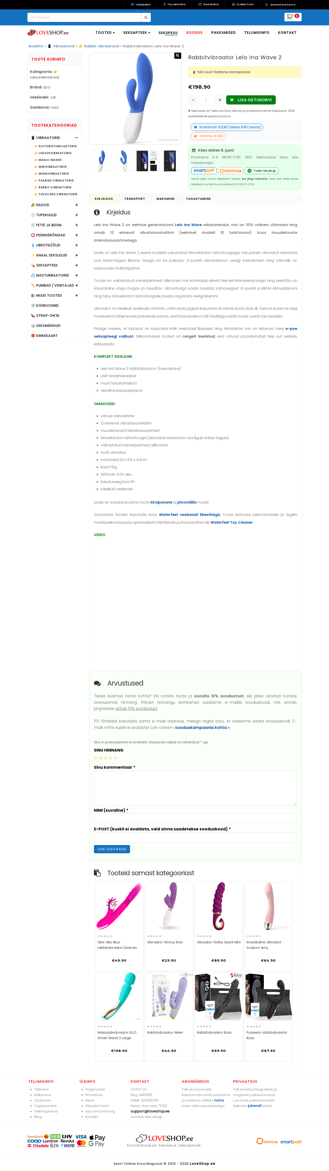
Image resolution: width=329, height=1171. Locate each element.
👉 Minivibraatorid (50, 167)
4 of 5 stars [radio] (110, 757)
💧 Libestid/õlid (45, 245)
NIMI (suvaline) (111, 810)
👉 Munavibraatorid (51, 174)
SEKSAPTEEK (136, 32)
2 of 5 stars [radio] (100, 757)
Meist (89, 1100)
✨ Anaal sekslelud (49, 255)
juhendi (254, 1105)
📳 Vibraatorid (60, 46)
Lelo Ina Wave (188, 224)
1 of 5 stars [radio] (95, 757)
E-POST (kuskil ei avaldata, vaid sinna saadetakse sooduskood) (162, 829)
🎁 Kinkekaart (44, 335)
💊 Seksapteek (44, 265)
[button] (177, 56)
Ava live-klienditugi (146, 1116)
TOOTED (105, 32)
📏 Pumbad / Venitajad (52, 285)
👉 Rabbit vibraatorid (99, 46)
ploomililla (186, 502)
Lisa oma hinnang (100, 1111)
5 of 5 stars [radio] (115, 757)
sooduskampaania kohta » (202, 727)
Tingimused (95, 1089)
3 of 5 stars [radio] (105, 757)
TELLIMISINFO (257, 32)
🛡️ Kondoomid (45, 305)
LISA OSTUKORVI (255, 100)
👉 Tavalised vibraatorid (56, 194)
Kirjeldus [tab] (104, 199)
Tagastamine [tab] (198, 199)
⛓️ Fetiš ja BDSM (46, 225)
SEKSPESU (168, 33)
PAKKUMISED (223, 32)
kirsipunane (161, 502)
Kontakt (91, 1116)
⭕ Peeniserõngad (48, 235)
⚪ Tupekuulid (44, 215)
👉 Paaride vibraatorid (54, 180)
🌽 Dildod (40, 205)
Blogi (38, 1116)
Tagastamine (45, 1105)
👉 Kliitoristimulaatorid (55, 146)
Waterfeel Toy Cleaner (231, 522)
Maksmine (42, 1094)
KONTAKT (287, 32)
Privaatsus (94, 1094)
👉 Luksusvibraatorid (53, 153)
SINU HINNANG (108, 750)
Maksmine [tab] (166, 199)
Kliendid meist (97, 1105)
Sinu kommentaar (114, 767)
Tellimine (41, 1089)
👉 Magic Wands (48, 160)
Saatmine (42, 1100)
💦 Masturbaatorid (50, 275)
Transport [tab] (134, 199)
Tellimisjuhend (46, 1111)
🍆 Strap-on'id (45, 315)
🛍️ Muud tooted (46, 295)
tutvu (219, 1100)
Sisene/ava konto (283, 4)
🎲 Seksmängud (46, 325)
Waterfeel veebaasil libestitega (189, 514)
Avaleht (36, 46)
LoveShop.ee (202, 1163)
